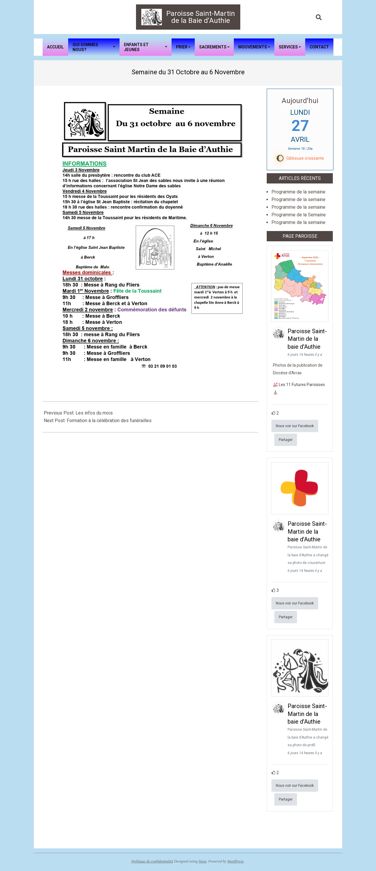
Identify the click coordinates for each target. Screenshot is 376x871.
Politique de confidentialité (152, 861)
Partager (286, 440)
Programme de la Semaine (298, 215)
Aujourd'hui (300, 101)
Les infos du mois (94, 413)
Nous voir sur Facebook (295, 426)
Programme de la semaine (298, 192)
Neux (203, 861)
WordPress (235, 861)
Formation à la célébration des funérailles (109, 420)
